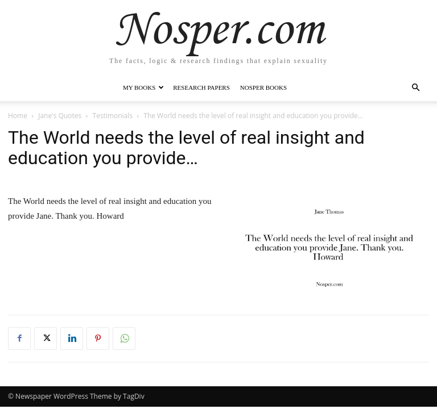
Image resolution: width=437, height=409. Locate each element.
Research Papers (201, 87)
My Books (143, 87)
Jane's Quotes (59, 115)
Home (17, 115)
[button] (415, 87)
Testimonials (113, 115)
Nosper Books (263, 87)
